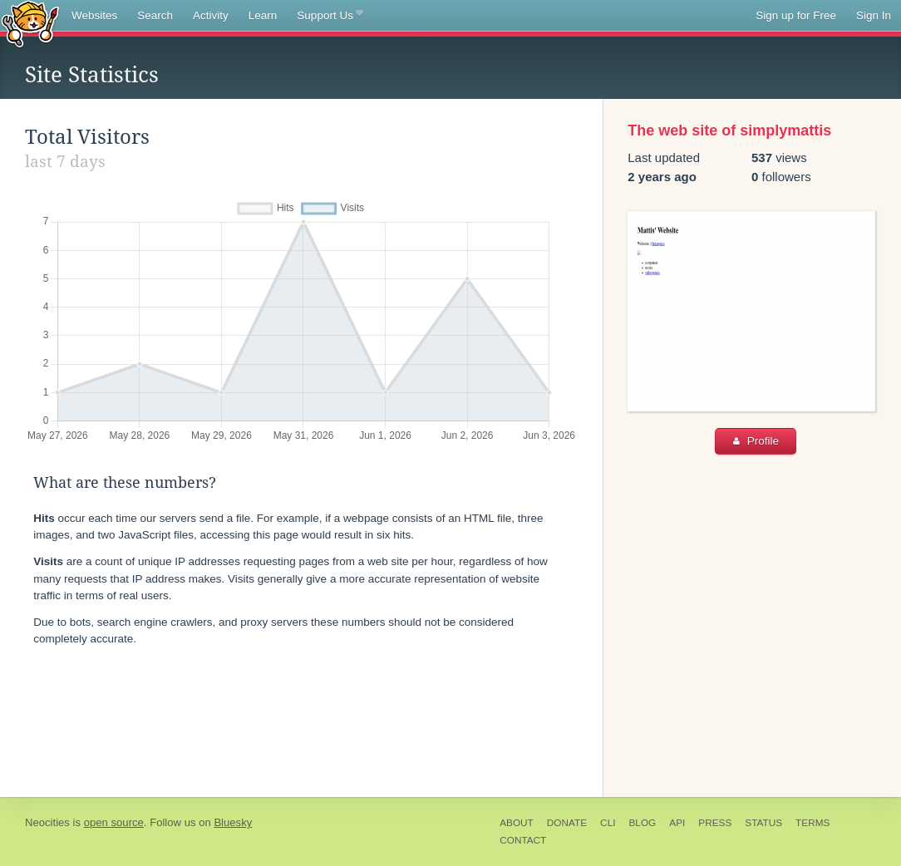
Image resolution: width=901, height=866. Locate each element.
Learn (263, 15)
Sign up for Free (796, 15)
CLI (607, 823)
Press (714, 823)
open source (114, 822)
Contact (523, 840)
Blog (642, 823)
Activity (211, 15)
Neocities (47, 822)
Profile (756, 441)
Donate (567, 823)
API (677, 823)
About (517, 823)
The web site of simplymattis (729, 130)
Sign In (873, 15)
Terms (812, 823)
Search (155, 15)
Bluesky (233, 822)
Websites (94, 15)
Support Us (329, 15)
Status (763, 823)
